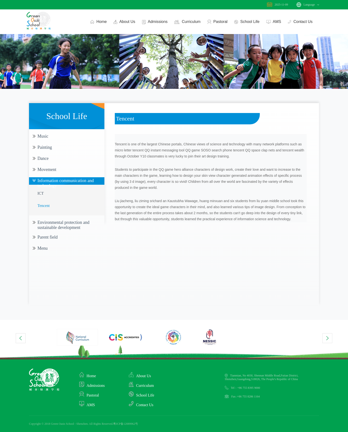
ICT (40, 193)
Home (97, 22)
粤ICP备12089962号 (125, 423)
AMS (272, 22)
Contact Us (299, 22)
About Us (123, 22)
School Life (245, 22)
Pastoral (216, 22)
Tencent (43, 206)
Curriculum (186, 22)
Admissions (154, 22)
